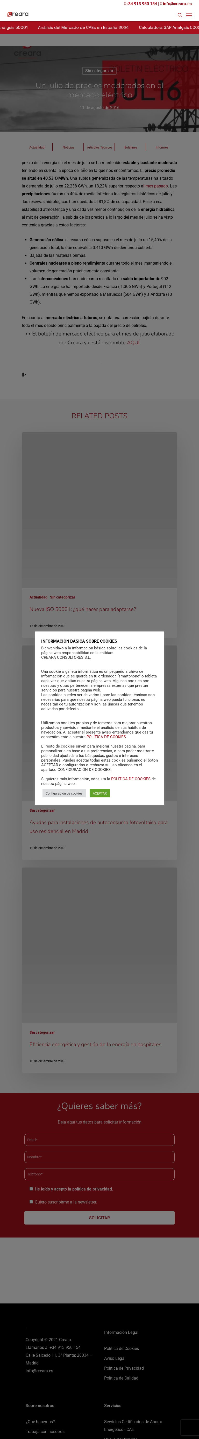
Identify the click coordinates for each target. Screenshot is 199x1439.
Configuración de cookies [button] (64, 793)
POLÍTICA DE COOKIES (106, 737)
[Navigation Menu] (189, 15)
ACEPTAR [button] (100, 793)
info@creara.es (176, 3)
